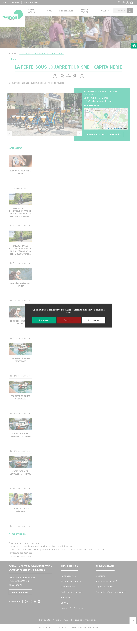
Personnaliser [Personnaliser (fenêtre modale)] (93, 320)
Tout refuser (68, 320)
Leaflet (108, 128)
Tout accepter (44, 320)
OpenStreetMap (117, 128)
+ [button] (87, 111)
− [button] (87, 114)
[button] (134, 45)
